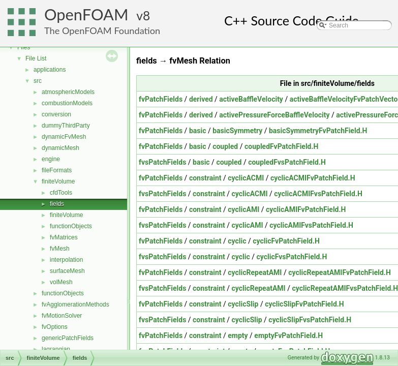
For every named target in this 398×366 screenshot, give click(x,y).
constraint (205, 178)
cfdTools (61, 192)
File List (35, 58)
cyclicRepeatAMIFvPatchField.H (339, 272)
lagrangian (56, 349)
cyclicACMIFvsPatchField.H (318, 194)
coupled (225, 146)
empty (238, 335)
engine (51, 159)
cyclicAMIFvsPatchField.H (311, 225)
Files (23, 47)
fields (57, 203)
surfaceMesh (67, 270)
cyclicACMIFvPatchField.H (312, 178)
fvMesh (60, 248)
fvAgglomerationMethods (75, 304)
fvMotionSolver (62, 315)
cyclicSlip (243, 304)
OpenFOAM (86, 14)
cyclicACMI (246, 178)
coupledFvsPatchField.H (287, 162)
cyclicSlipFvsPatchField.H (309, 320)
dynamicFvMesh (64, 136)
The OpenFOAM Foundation (102, 30)
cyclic (237, 241)
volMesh (61, 282)
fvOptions (55, 326)
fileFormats (57, 170)
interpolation (66, 259)
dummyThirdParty (66, 125)
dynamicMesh (60, 147)
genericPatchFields (68, 338)
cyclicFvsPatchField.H (291, 257)
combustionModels (67, 103)
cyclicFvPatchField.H (286, 241)
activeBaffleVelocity (251, 99)
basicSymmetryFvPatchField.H (318, 131)
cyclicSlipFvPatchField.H (304, 304)
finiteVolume (58, 181)
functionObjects (71, 226)
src (38, 80)
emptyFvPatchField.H (288, 335)
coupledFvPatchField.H (281, 146)
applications (50, 69)
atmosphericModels (68, 92)
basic (197, 131)
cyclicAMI (243, 209)
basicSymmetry (237, 131)
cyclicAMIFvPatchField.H (306, 209)
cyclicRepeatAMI (255, 272)
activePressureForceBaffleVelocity (274, 115)
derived (201, 99)
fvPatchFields (160, 99)
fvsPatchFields (162, 162)
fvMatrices (64, 237)
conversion (56, 114)
